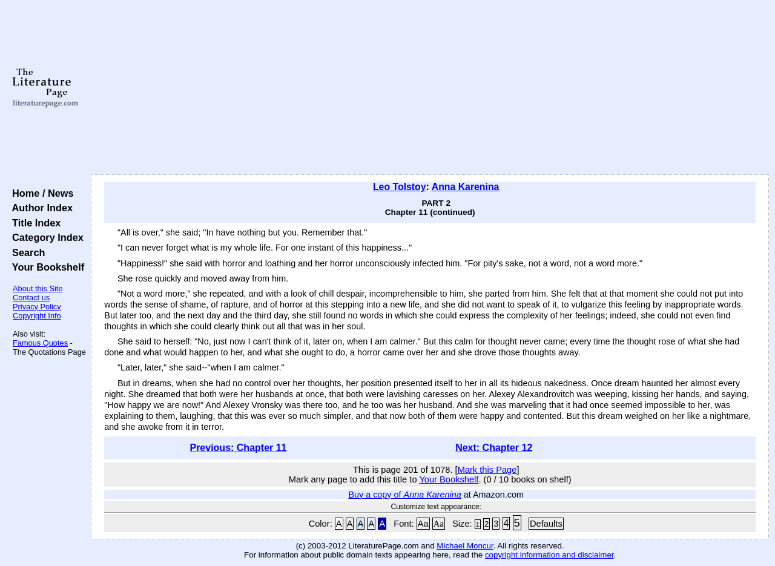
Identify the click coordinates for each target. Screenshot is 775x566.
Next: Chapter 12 (493, 448)
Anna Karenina (466, 187)
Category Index (45, 237)
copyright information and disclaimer (549, 554)
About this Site (38, 288)
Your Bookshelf (45, 267)
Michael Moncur (465, 545)
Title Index (34, 222)
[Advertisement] (430, 88)
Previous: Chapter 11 (238, 448)
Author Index (40, 207)
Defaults (546, 523)
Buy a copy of (404, 494)
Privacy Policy (37, 306)
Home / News (40, 193)
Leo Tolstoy (399, 187)
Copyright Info (37, 315)
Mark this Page (487, 470)
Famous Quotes (40, 342)
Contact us (31, 297)
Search (26, 252)
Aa (423, 523)
